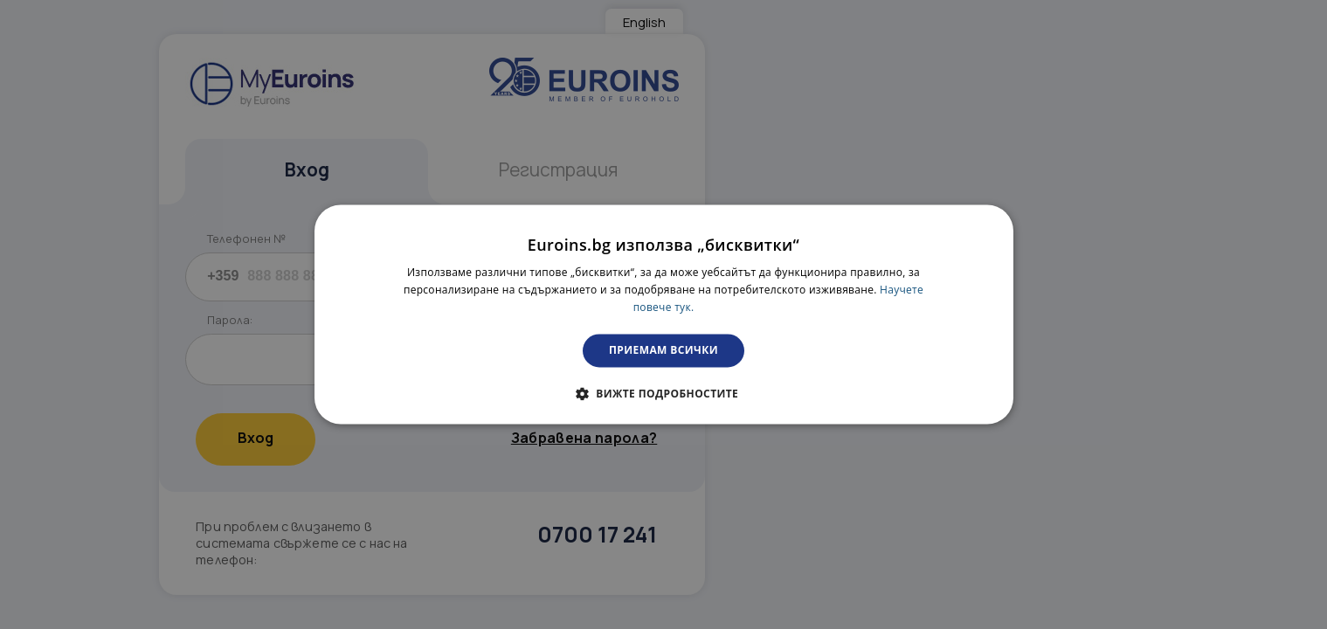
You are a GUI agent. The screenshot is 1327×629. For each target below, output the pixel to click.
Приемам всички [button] (663, 349)
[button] (663, 394)
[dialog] (663, 314)
